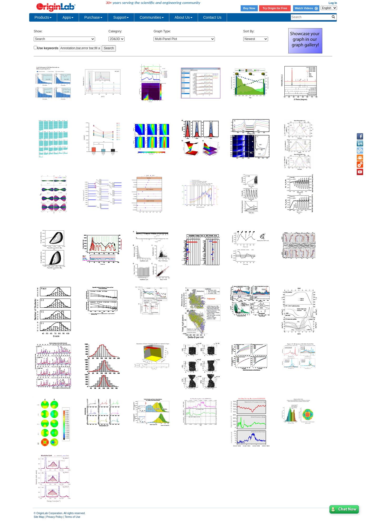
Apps (67, 17)
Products (43, 17)
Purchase (93, 17)
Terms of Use (72, 516)
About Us (183, 17)
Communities (152, 17)
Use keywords (47, 48)
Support (121, 17)
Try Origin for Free (275, 8)
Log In (333, 2)
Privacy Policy (54, 516)
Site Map (39, 516)
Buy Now (249, 8)
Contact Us (212, 17)
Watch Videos (306, 8)
